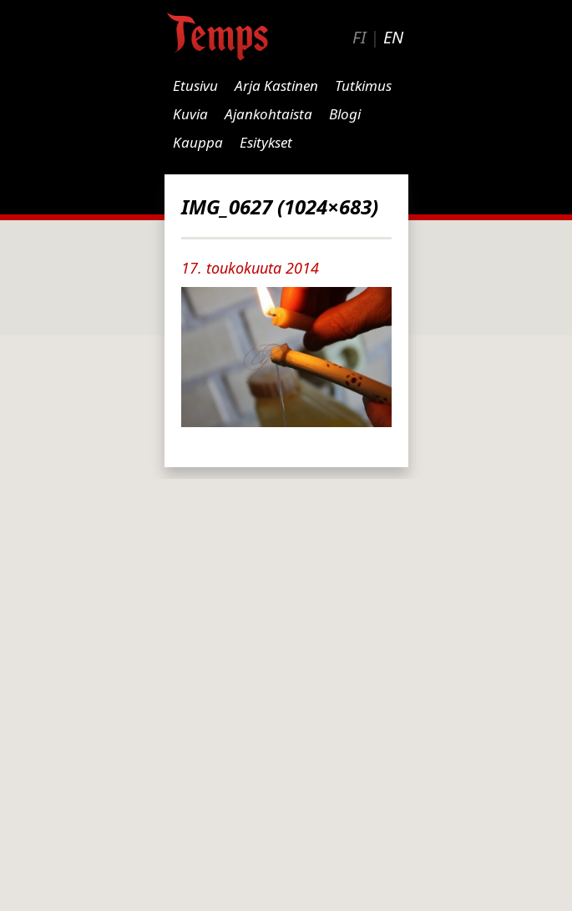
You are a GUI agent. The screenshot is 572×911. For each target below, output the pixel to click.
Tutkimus (363, 85)
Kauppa (198, 142)
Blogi (345, 113)
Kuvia (190, 113)
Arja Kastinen (276, 85)
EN (393, 37)
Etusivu (195, 85)
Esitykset (266, 142)
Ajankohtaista (268, 113)
